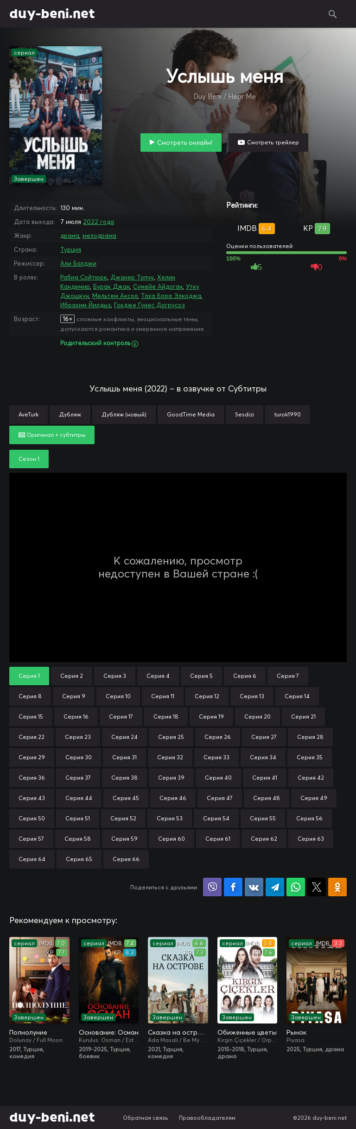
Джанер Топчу (132, 277)
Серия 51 (77, 818)
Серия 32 (170, 757)
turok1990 (287, 414)
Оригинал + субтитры (52, 434)
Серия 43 (32, 797)
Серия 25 (171, 736)
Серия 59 (124, 838)
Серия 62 (264, 838)
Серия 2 (71, 675)
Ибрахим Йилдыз (85, 305)
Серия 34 (263, 757)
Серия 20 (257, 716)
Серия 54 (216, 818)
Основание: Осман (109, 1032)
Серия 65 (79, 859)
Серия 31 (124, 757)
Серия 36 (32, 777)
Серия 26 (217, 736)
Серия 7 (288, 675)
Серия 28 (310, 736)
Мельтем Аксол (115, 295)
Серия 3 (114, 675)
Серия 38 (124, 777)
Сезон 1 (29, 458)
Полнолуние (28, 1032)
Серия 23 (78, 736)
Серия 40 (218, 777)
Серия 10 (118, 696)
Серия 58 (77, 838)
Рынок (296, 1032)
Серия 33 (216, 757)
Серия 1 (29, 675)
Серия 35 (310, 757)
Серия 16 (76, 716)
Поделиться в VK (254, 887)
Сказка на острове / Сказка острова (178, 1032)
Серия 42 (311, 777)
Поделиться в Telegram (275, 887)
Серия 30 (78, 757)
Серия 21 (303, 716)
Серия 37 (78, 777)
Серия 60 (171, 838)
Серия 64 (32, 859)
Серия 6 (244, 675)
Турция (70, 249)
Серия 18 (165, 716)
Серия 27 (264, 736)
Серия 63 (311, 838)
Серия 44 (78, 797)
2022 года (98, 221)
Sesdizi (244, 414)
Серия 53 (170, 818)
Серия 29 (32, 757)
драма (69, 235)
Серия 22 (31, 736)
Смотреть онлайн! (184, 142)
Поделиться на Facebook (233, 887)
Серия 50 (32, 818)
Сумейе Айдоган (158, 286)
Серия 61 (217, 838)
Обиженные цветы (247, 1032)
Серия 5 (201, 675)
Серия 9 (73, 696)
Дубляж (70, 414)
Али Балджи (78, 263)
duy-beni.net (52, 14)
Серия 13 (252, 696)
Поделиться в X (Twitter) (316, 887)
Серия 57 (31, 838)
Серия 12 (207, 696)
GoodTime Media (191, 414)
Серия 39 (171, 777)
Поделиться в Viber (212, 887)
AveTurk (28, 414)
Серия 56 (309, 818)
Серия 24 (124, 736)
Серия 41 (264, 777)
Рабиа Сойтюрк (83, 277)
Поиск (333, 14)
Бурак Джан (111, 286)
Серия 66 (126, 859)
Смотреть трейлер (273, 142)
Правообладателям (207, 1117)
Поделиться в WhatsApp (295, 887)
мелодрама (99, 235)
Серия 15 (31, 716)
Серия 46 (172, 797)
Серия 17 (121, 716)
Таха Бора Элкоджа (171, 295)
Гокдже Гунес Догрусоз (149, 305)
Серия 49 (313, 797)
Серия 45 (126, 797)
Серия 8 (30, 696)
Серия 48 (266, 797)
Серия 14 (297, 696)
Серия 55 (263, 818)
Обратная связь (145, 1117)
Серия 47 (220, 797)
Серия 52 (123, 818)
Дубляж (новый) (124, 414)
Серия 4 (158, 675)
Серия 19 (211, 716)
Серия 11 (162, 696)
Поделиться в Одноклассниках (337, 887)
